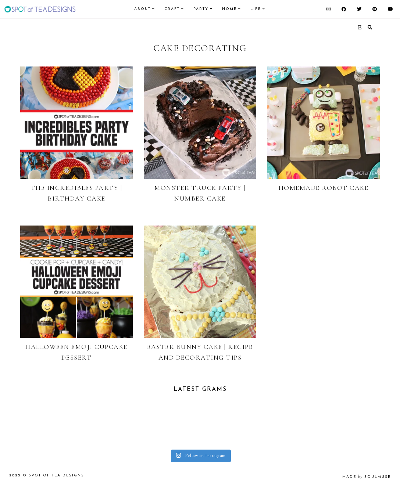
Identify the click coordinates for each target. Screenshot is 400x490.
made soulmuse (366, 477)
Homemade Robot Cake (324, 188)
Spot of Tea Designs (56, 475)
